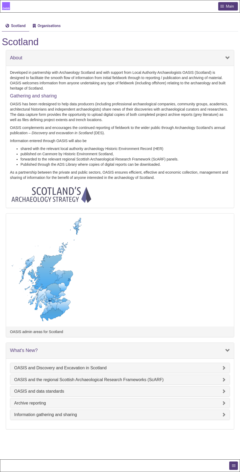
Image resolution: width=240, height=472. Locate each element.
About (16, 57)
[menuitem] (15, 25)
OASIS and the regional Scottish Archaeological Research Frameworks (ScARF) (89, 379)
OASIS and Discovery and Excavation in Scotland (60, 368)
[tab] (15, 26)
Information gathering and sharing (45, 414)
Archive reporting (30, 403)
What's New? (24, 350)
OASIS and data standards (39, 391)
